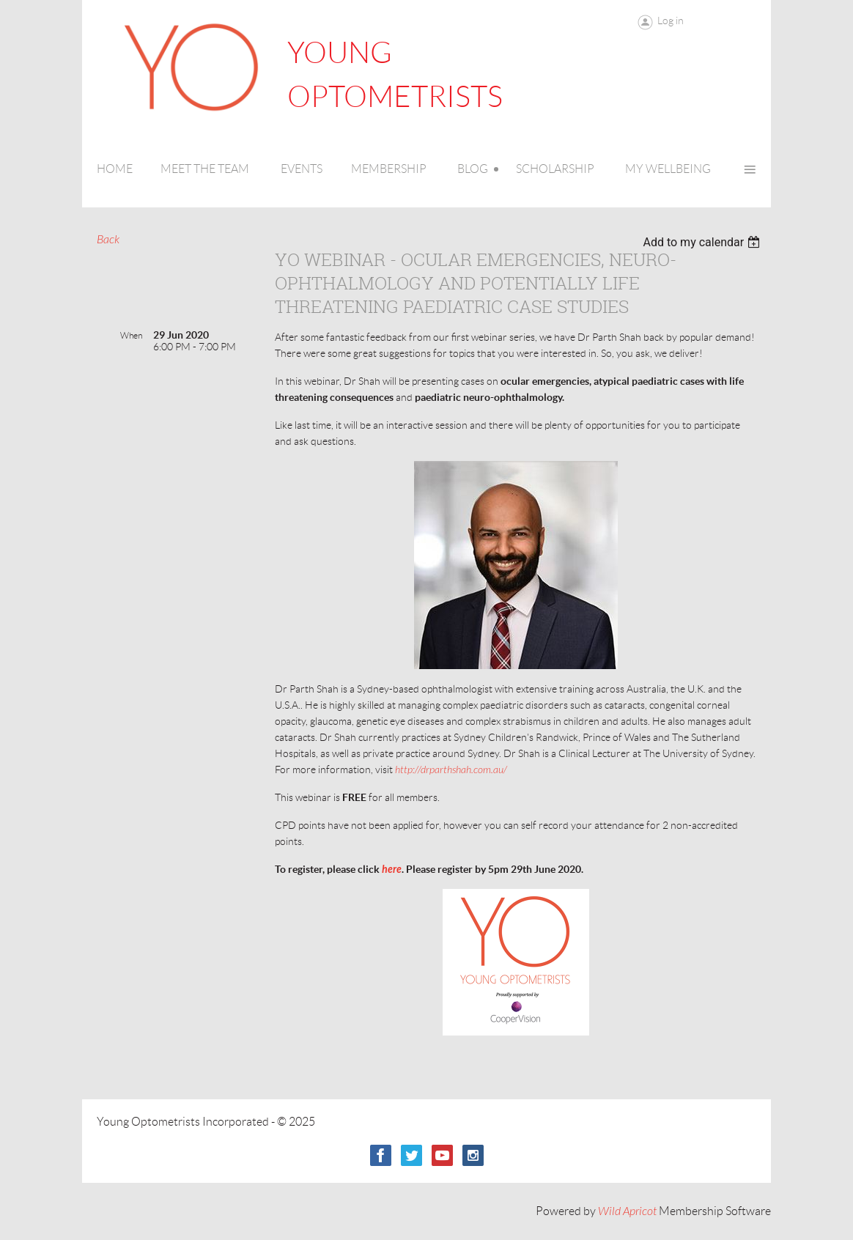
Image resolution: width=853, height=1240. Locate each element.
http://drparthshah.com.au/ (451, 770)
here (392, 869)
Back (108, 239)
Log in (670, 20)
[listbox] (703, 242)
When (131, 335)
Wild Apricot (627, 1211)
